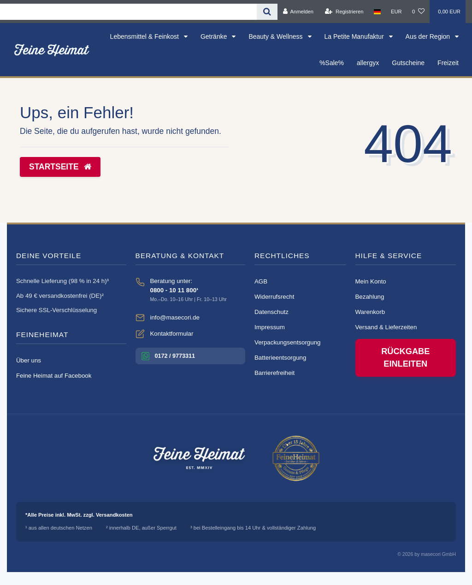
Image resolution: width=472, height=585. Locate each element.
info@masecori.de (175, 317)
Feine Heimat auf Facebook (53, 375)
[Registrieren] (344, 11)
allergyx (368, 62)
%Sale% (331, 62)
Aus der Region (429, 36)
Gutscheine (408, 62)
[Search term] (128, 12)
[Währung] (396, 11)
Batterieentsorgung (280, 357)
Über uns (28, 360)
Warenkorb (370, 311)
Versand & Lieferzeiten (386, 327)
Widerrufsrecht (274, 296)
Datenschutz (271, 311)
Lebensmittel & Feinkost (145, 36)
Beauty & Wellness (276, 36)
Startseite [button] (60, 166)
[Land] (377, 11)
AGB (260, 281)
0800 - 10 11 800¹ (174, 290)
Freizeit (448, 62)
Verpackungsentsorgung (287, 342)
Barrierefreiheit (274, 372)
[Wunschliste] (418, 11)
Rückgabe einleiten (405, 357)
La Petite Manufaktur (355, 36)
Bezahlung (369, 296)
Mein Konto (370, 281)
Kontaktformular (172, 333)
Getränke (215, 36)
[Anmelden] (298, 11)
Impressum (269, 327)
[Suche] (267, 12)
